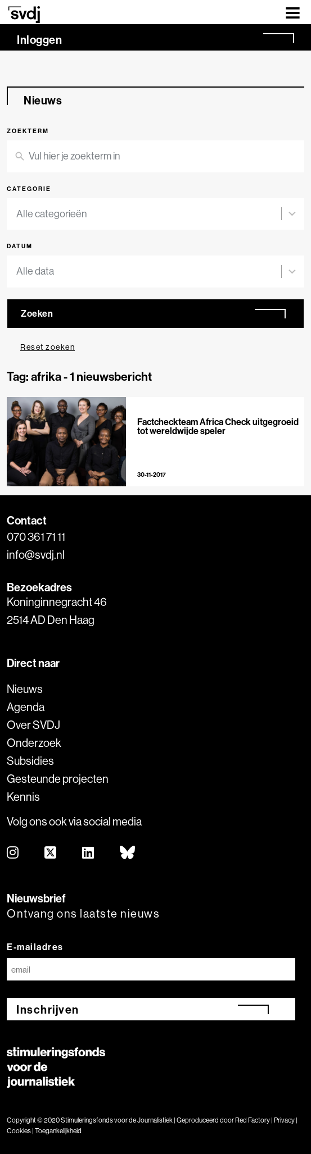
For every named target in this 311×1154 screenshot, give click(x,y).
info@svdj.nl (36, 555)
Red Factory (252, 1120)
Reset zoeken (47, 347)
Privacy (284, 1120)
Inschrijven (47, 1009)
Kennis (23, 797)
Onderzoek (34, 743)
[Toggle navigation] (292, 12)
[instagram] (13, 853)
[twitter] (50, 853)
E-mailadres (35, 946)
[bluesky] (128, 853)
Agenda (25, 707)
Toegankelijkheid (58, 1130)
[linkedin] (88, 853)
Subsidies (30, 761)
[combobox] (148, 214)
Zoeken (37, 313)
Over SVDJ (33, 725)
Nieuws (25, 689)
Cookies (19, 1130)
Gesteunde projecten (58, 779)
